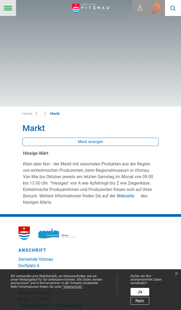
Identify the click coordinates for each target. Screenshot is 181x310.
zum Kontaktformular (42, 253)
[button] (173, 8)
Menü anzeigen (90, 41)
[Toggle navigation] (8, 8)
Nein (139, 300)
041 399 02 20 (37, 267)
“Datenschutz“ (73, 287)
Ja (139, 291)
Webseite (128, 95)
